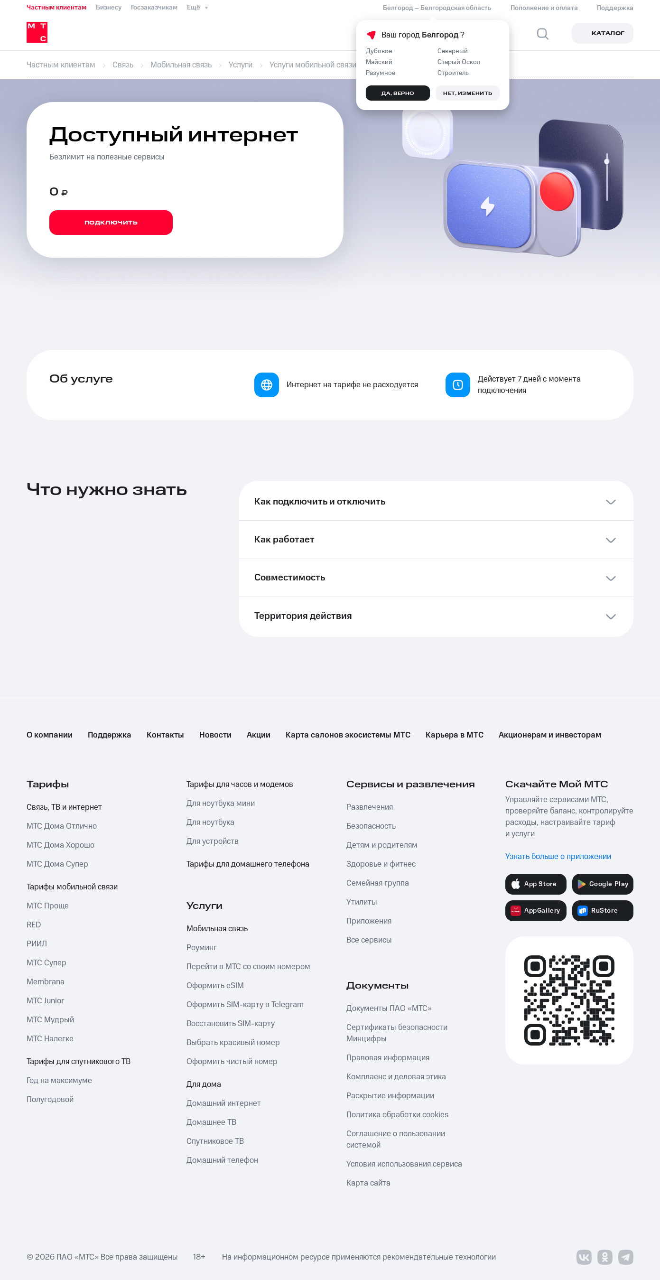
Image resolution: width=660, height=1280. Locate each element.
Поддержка (109, 735)
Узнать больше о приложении (558, 856)
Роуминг (201, 947)
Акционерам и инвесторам (550, 735)
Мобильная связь (217, 928)
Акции (258, 735)
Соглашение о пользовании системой (395, 1139)
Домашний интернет (223, 1103)
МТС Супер (46, 963)
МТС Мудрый (50, 1020)
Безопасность (371, 826)
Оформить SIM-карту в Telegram (245, 1004)
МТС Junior (45, 1001)
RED (34, 925)
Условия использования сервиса (404, 1164)
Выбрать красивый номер (233, 1042)
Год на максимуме (59, 1080)
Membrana (46, 982)
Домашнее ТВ (211, 1122)
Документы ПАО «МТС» (389, 1008)
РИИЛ (37, 944)
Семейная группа (377, 883)
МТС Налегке (50, 1039)
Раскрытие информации (390, 1096)
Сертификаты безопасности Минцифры (396, 1033)
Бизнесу (108, 7)
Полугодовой (50, 1099)
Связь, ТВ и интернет (64, 807)
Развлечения (369, 807)
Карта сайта (368, 1183)
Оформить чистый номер (232, 1061)
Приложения (368, 921)
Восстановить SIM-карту (230, 1023)
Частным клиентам (56, 7)
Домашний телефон (222, 1160)
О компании (50, 735)
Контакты (165, 735)
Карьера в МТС (454, 735)
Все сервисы (369, 940)
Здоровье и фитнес (381, 864)
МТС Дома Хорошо (60, 845)
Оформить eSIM (215, 985)
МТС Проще (48, 906)
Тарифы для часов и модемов (239, 784)
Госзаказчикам (154, 7)
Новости (215, 735)
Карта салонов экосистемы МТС (348, 735)
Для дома (203, 1084)
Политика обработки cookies (397, 1115)
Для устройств (212, 841)
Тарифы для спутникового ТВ (78, 1061)
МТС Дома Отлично (62, 826)
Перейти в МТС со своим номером (248, 966)
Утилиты (361, 902)
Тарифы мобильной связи (72, 887)
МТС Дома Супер (57, 864)
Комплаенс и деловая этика (396, 1077)
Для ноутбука (210, 822)
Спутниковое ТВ (215, 1141)
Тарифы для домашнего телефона (247, 864)
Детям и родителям (382, 845)
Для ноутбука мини (220, 803)
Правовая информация (387, 1058)
